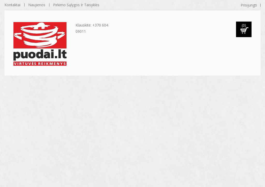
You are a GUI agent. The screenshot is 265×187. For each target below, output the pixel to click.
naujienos (36, 4)
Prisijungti (249, 5)
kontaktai (12, 4)
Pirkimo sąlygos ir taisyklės (76, 4)
